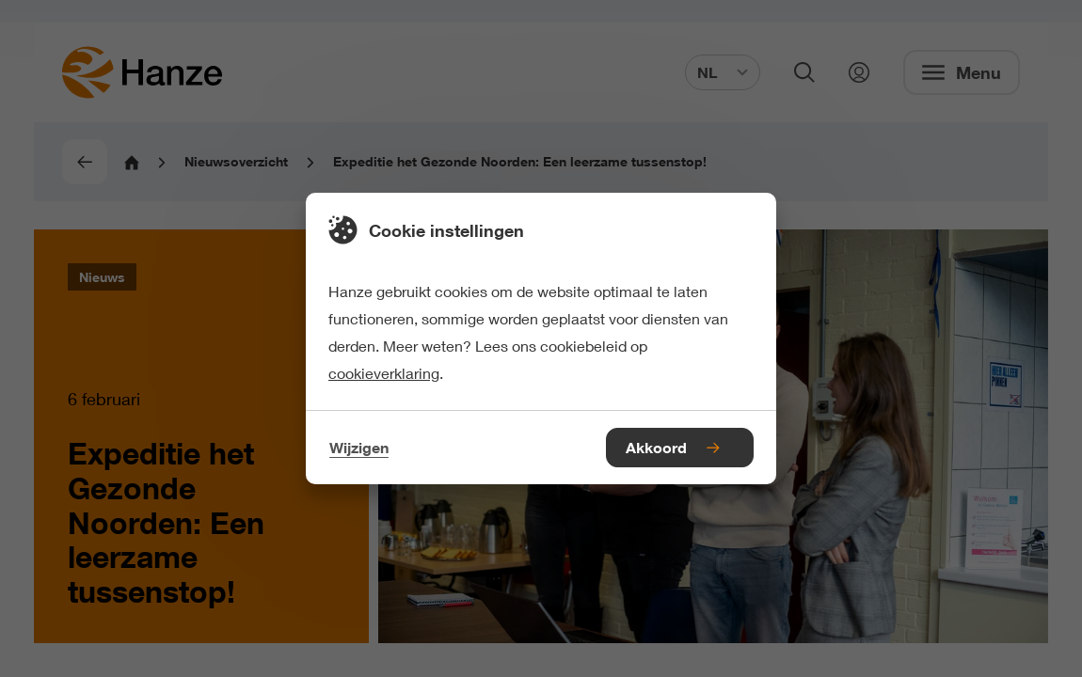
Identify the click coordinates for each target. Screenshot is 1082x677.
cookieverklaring (383, 373)
